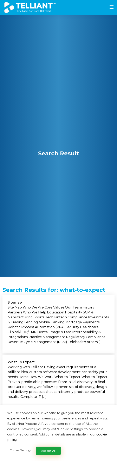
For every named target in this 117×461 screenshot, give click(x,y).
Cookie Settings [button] (20, 450)
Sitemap (15, 302)
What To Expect (21, 362)
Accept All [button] (48, 450)
